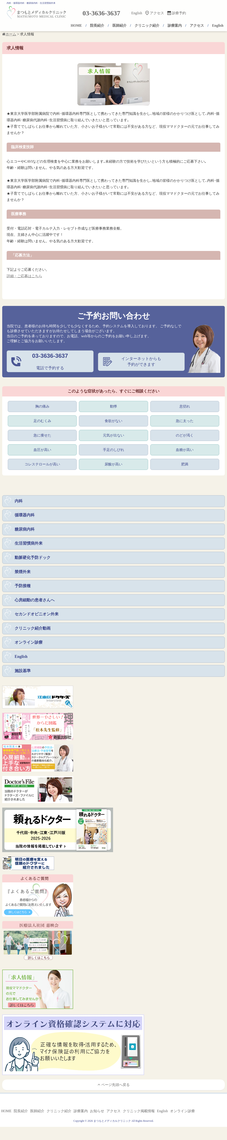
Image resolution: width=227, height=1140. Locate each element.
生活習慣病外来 (29, 544)
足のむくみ (42, 420)
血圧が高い (42, 450)
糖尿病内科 (25, 530)
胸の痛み (42, 406)
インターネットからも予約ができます (141, 361)
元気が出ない (113, 435)
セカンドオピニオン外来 (37, 616)
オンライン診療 (29, 645)
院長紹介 (97, 25)
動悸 (113, 406)
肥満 (184, 464)
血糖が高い (185, 450)
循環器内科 (25, 516)
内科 (19, 501)
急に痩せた (42, 435)
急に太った (185, 420)
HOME (76, 25)
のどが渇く (185, 435)
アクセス (157, 13)
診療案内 (175, 25)
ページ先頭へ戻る (114, 1087)
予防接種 (23, 587)
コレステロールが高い (42, 464)
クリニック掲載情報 (139, 1114)
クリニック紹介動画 (33, 630)
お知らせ (97, 1114)
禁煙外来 (23, 573)
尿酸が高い (113, 464)
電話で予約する (50, 361)
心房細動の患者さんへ (35, 602)
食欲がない (113, 420)
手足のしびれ (113, 450)
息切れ (184, 406)
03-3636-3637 (101, 13)
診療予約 (179, 13)
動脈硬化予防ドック (33, 559)
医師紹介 (119, 25)
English (136, 13)
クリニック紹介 (147, 25)
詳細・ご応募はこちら (24, 276)
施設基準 (23, 673)
